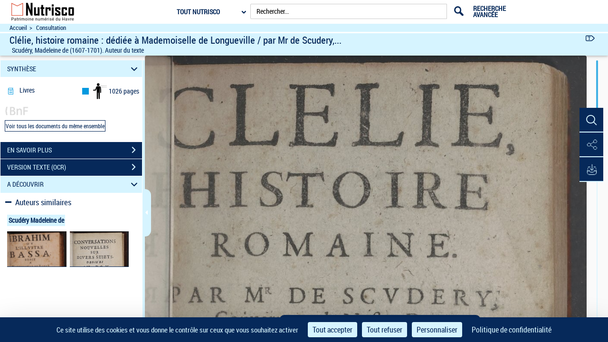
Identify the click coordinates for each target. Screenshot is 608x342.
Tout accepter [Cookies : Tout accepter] (332, 329)
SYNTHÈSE (74, 68)
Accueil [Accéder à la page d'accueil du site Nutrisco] (18, 28)
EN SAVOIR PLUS (74, 150)
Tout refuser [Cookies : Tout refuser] (384, 329)
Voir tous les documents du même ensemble (55, 126)
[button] (591, 120)
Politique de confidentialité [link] (511, 329)
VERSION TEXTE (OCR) (74, 167)
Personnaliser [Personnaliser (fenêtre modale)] (437, 329)
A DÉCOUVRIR (74, 184)
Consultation (51, 28)
